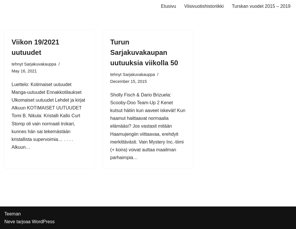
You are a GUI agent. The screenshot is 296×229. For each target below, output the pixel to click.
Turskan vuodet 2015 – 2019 (261, 6)
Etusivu (168, 6)
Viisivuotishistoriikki (204, 6)
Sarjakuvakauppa (40, 64)
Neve (9, 221)
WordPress (43, 221)
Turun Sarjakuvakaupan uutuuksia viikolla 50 (144, 52)
